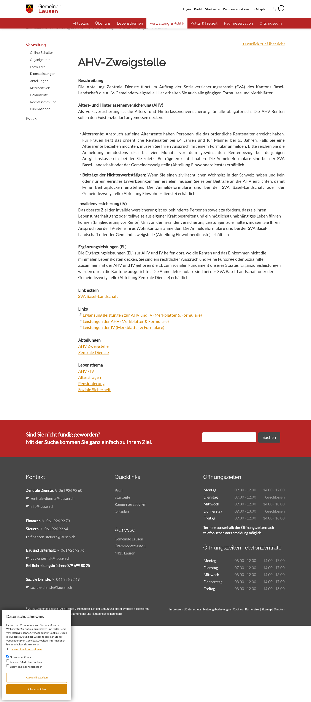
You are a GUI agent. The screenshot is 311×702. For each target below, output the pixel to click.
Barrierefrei (252, 685)
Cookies (238, 685)
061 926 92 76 (72, 626)
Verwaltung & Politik (167, 23)
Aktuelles (81, 23)
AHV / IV (86, 447)
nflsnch (42, 582)
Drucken (279, 685)
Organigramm (40, 136)
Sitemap (267, 685)
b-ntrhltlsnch (50, 634)
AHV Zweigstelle (93, 422)
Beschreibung (90, 156)
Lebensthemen (130, 23)
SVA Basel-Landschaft (98, 372)
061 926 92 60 (70, 566)
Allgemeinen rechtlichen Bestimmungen (60, 690)
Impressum (176, 685)
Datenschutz (193, 685)
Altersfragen (89, 453)
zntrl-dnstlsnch (52, 574)
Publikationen (40, 185)
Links (83, 385)
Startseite (212, 9)
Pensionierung (91, 459)
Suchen (269, 513)
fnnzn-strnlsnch (52, 613)
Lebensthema (90, 441)
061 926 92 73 (58, 597)
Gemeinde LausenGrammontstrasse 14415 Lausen (130, 622)
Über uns (103, 23)
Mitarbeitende (40, 164)
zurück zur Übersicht (266, 120)
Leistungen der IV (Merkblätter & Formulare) (123, 403)
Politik (31, 194)
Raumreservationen (237, 9)
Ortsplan (260, 9)
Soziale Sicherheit (94, 465)
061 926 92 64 (56, 605)
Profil (198, 9)
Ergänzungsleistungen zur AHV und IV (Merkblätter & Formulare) (142, 391)
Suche (274, 14)
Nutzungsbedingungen (107, 690)
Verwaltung (36, 121)
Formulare (37, 143)
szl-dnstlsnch (51, 663)
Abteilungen (39, 157)
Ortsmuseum (271, 23)
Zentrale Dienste (93, 428)
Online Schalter (41, 129)
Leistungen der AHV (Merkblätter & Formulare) (126, 397)
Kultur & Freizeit (204, 23)
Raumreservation (238, 23)
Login (187, 9)
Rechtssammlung (43, 178)
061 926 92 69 (68, 655)
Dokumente (39, 171)
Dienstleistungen (42, 150)
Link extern (88, 366)
